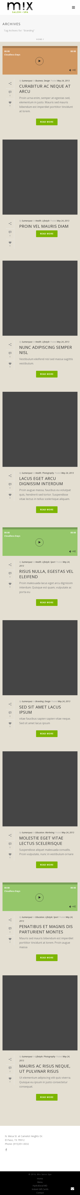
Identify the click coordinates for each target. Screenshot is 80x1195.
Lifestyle (45, 220)
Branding (39, 701)
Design (47, 80)
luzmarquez (27, 80)
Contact (40, 1192)
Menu (40, 1182)
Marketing (49, 832)
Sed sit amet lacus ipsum (40, 709)
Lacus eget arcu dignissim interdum (41, 481)
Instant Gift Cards (40, 1189)
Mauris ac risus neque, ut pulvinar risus (44, 1068)
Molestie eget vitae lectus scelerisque (41, 840)
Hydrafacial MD (40, 1185)
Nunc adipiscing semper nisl (45, 349)
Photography (48, 473)
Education (39, 832)
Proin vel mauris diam (44, 226)
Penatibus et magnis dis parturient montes (46, 929)
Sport (52, 562)
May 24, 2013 (63, 80)
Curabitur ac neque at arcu (45, 88)
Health (38, 220)
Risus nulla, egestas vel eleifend (46, 573)
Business (39, 80)
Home (39, 39)
